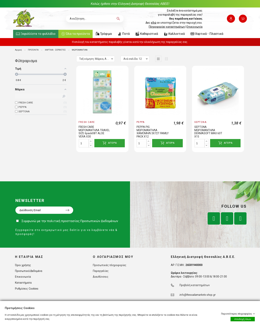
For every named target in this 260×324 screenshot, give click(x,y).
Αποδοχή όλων (242, 319)
